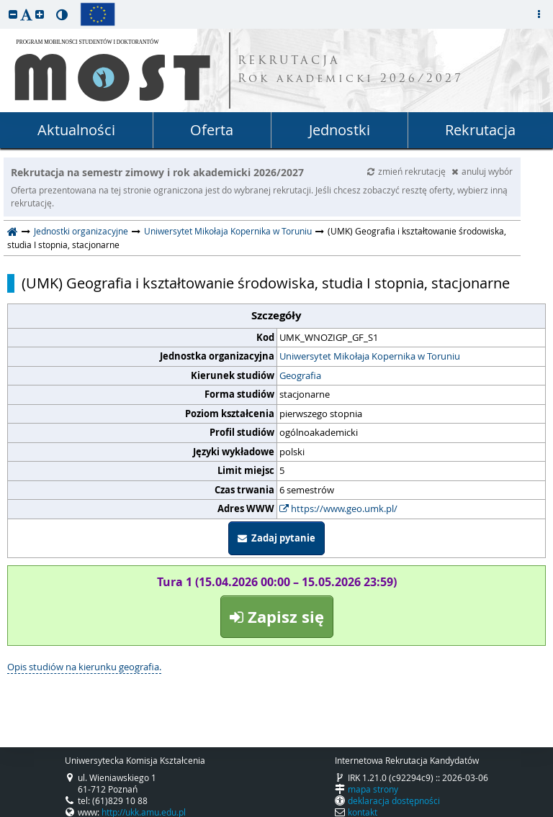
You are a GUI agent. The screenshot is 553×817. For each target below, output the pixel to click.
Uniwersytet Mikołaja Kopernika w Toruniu (228, 231)
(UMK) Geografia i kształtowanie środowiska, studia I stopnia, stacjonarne (266, 283)
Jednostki (339, 130)
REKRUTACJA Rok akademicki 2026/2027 (351, 70)
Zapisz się (277, 617)
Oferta (211, 130)
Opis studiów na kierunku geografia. (84, 666)
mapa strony (373, 789)
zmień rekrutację (407, 171)
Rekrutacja (480, 130)
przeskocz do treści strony (3, 3)
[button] (13, 14)
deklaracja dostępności (394, 800)
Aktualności (76, 130)
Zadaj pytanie (276, 537)
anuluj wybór (482, 171)
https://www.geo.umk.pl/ (338, 508)
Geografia (300, 375)
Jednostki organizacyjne (81, 231)
